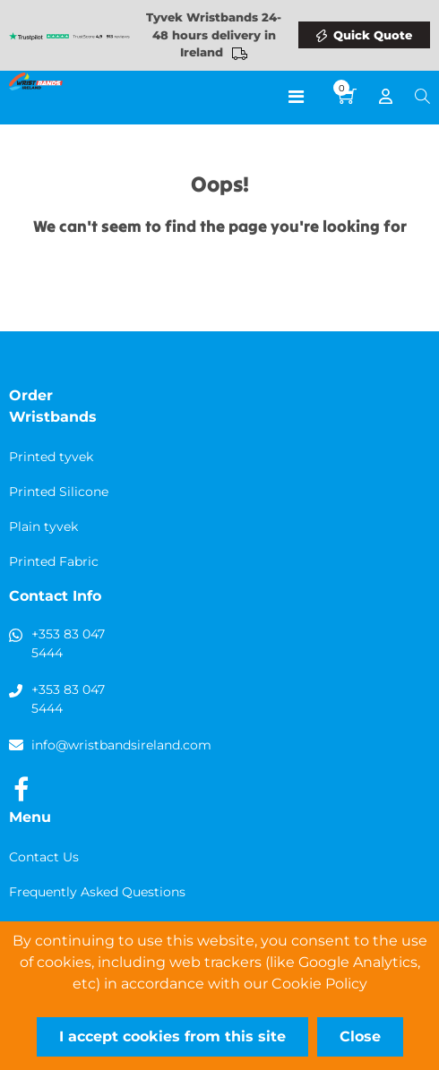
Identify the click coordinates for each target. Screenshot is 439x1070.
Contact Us (44, 857)
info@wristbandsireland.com (121, 745)
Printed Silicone (58, 492)
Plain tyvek (43, 526)
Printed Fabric (54, 561)
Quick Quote (372, 35)
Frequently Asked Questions (97, 892)
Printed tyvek (51, 457)
